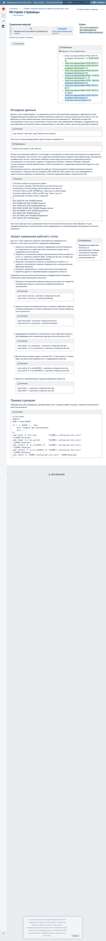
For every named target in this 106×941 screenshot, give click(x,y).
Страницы (13, 9)
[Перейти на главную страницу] (17, 2)
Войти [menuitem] (101, 2)
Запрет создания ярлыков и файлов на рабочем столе (46, 9)
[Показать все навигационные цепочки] (20, 9)
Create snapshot (18, 15)
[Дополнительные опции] (102, 9)
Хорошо (75, 936)
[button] (3, 933)
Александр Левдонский (62, 31)
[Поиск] (65, 2)
